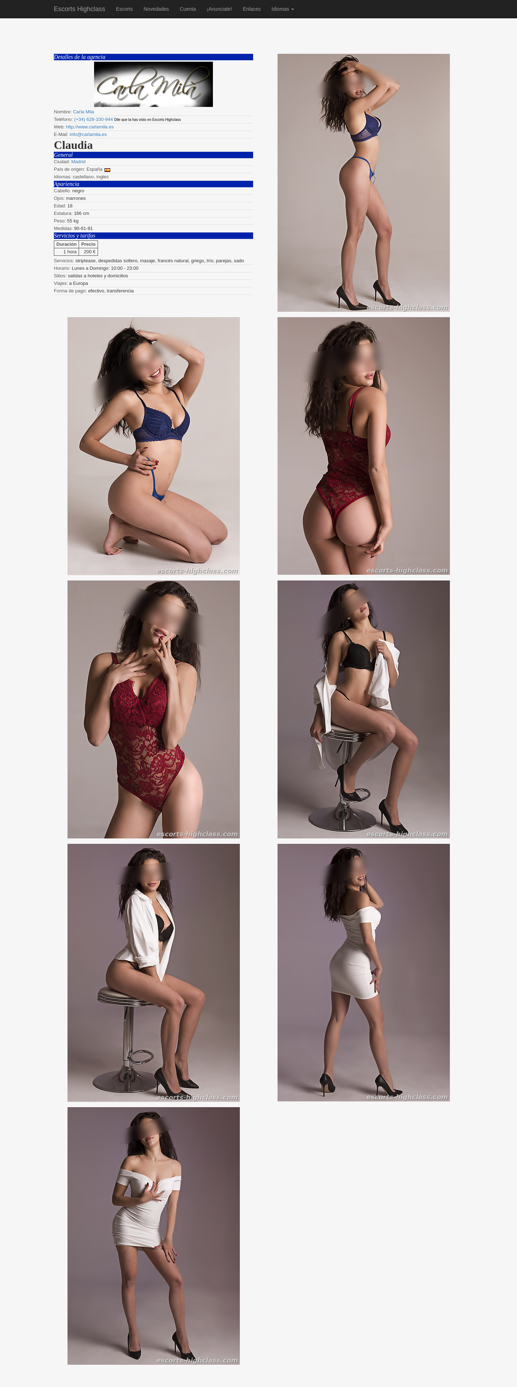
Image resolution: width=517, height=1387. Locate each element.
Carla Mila (83, 111)
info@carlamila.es (88, 134)
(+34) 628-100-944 (93, 119)
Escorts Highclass (79, 9)
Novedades (156, 9)
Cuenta (188, 9)
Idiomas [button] (282, 9)
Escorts (124, 9)
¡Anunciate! (219, 9)
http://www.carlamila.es (90, 127)
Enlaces (252, 9)
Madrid (78, 161)
